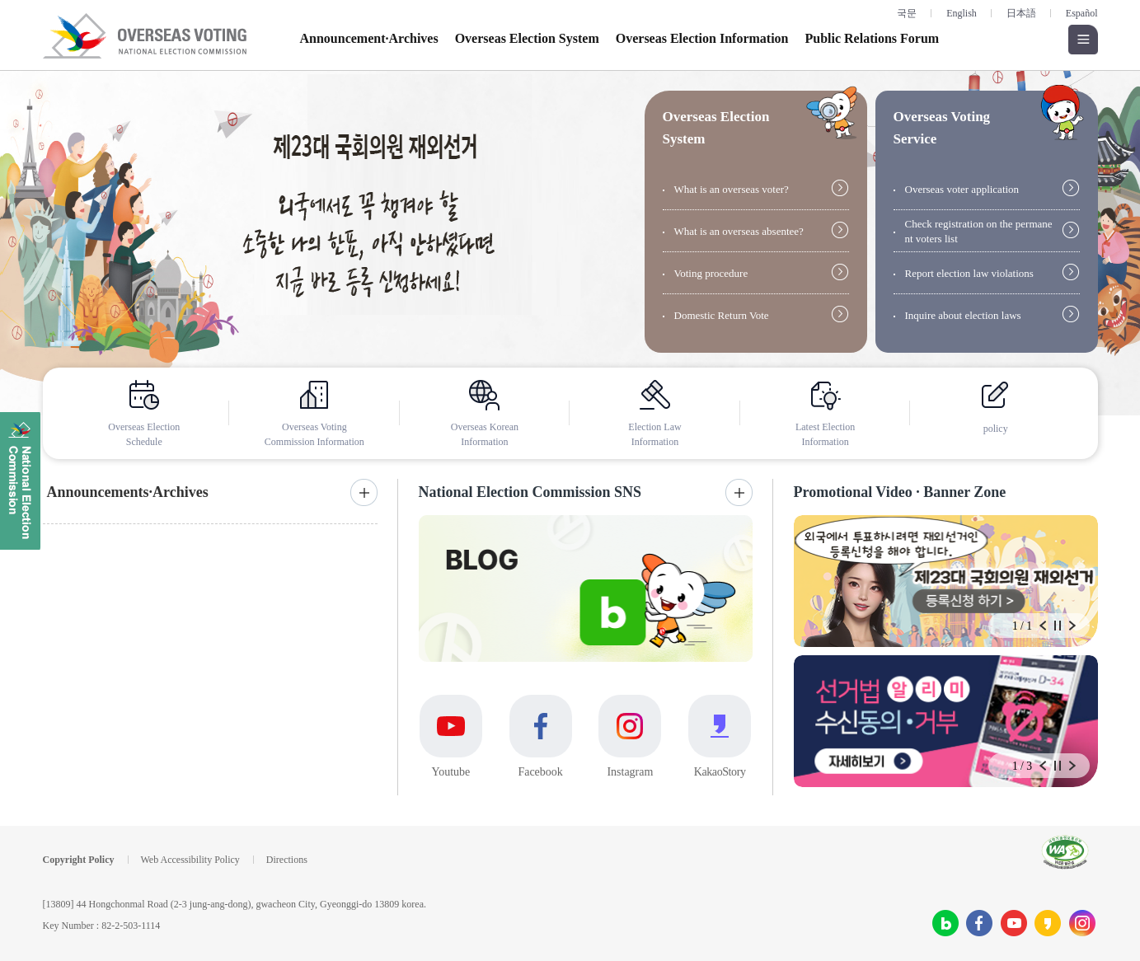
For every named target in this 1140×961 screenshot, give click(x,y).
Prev (1042, 625)
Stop (1057, 625)
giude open (831, 112)
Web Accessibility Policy (190, 859)
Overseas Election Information (702, 38)
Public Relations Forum (872, 38)
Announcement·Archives (369, 38)
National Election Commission (20, 481)
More (364, 492)
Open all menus (1083, 39)
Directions (286, 859)
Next (1072, 625)
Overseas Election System (527, 38)
